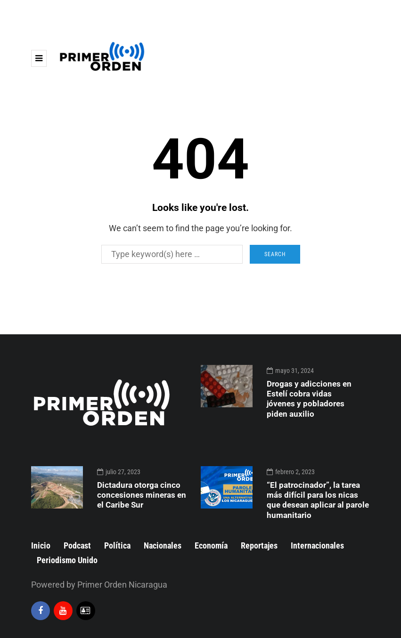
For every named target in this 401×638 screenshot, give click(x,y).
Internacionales (317, 545)
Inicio (40, 545)
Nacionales (162, 545)
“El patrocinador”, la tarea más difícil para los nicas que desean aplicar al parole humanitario (318, 500)
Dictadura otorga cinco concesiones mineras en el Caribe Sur (141, 495)
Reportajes (259, 545)
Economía (211, 545)
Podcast (77, 545)
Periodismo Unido (67, 560)
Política (117, 545)
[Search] (172, 254)
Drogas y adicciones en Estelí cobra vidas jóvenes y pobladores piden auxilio (309, 399)
